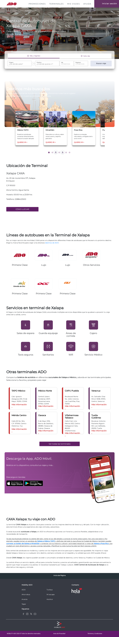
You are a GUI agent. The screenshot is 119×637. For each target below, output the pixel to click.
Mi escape (51, 594)
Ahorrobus (26, 594)
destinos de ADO (52, 243)
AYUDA (87, 4)
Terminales (18, 11)
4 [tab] (59, 153)
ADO (24, 590)
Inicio (9, 11)
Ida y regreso (33, 56)
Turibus (50, 590)
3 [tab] (56, 153)
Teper (24, 604)
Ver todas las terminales (59, 444)
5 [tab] (63, 153)
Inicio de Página (59, 575)
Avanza (24, 599)
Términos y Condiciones (95, 633)
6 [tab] (66, 153)
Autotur (50, 599)
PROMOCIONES (38, 4)
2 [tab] (53, 153)
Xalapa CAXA (30, 11)
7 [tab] (70, 153)
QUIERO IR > (22, 142)
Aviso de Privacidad (59, 633)
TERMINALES (56, 4)
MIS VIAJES (73, 4)
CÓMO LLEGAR (22, 209)
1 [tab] (49, 153)
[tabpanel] (27, 128)
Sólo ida (85, 56)
